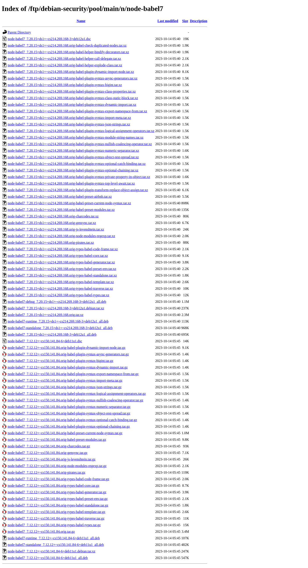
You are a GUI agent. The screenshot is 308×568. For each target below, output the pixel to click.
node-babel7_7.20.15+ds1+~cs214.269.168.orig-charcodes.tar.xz (53, 216)
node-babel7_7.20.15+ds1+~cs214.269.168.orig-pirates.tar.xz (51, 242)
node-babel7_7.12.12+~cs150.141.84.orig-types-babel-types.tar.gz (54, 525)
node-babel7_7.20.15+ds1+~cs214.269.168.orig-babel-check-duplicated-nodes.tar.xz (67, 45)
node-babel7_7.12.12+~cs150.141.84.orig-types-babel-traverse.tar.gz (56, 518)
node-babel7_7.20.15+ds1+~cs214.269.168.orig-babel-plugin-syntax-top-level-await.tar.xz (71, 183)
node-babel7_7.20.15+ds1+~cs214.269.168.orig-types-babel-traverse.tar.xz (60, 288)
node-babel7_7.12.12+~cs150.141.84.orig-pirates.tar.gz (46, 472)
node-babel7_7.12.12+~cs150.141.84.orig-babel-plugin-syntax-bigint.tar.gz (60, 361)
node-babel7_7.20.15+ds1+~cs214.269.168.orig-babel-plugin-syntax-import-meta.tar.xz (69, 118)
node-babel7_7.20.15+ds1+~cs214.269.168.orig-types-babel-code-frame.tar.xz (63, 249)
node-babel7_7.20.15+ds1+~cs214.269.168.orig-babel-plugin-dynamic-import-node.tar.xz (71, 72)
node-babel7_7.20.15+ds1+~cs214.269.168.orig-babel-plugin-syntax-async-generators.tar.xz (72, 78)
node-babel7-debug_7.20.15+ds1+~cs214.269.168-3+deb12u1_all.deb (57, 301)
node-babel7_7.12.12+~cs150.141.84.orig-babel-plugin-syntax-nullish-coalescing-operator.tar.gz (75, 400)
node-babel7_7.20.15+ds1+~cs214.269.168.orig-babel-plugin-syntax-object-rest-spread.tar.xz (73, 157)
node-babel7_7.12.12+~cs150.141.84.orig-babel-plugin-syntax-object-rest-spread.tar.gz (69, 413)
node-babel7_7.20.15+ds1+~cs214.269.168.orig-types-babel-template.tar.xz (61, 282)
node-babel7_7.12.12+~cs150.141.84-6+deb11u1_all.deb (48, 558)
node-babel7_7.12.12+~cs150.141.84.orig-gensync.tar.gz (48, 453)
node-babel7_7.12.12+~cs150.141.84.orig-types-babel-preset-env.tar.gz (58, 499)
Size (185, 21)
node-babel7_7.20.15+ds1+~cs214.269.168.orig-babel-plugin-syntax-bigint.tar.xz (65, 85)
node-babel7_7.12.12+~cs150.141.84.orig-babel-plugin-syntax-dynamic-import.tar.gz (68, 367)
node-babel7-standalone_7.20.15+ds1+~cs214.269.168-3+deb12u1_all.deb (60, 328)
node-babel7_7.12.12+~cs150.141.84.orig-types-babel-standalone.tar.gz (58, 505)
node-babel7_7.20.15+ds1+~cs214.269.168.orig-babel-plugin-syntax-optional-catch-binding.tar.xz (77, 164)
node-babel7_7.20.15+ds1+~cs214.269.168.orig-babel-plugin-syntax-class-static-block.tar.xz (73, 98)
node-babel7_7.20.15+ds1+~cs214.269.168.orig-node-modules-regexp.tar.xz (61, 236)
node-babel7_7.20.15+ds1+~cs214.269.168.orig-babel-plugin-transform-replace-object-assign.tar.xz (78, 190)
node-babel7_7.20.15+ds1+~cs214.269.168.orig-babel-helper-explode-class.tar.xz (65, 65)
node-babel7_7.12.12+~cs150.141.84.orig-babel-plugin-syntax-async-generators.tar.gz (68, 354)
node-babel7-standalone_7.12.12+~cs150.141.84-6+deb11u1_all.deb (56, 545)
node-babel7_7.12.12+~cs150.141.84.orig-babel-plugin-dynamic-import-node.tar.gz (66, 347)
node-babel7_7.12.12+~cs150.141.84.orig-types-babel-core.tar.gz (53, 485)
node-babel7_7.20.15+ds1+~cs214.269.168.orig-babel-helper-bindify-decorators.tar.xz (68, 52)
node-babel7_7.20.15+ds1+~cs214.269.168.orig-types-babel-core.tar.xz (58, 256)
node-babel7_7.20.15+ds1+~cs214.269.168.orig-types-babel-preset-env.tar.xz (62, 269)
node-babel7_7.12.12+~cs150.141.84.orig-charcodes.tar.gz (49, 446)
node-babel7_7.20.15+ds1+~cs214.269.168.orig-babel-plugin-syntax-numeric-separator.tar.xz (73, 150)
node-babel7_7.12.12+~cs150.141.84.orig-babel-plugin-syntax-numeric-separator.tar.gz (69, 407)
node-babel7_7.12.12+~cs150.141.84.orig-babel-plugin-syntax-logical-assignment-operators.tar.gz (77, 393)
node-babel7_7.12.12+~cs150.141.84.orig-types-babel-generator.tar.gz (57, 492)
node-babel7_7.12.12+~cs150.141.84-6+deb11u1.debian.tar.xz (51, 551)
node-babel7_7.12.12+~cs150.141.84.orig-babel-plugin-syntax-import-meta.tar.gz (65, 380)
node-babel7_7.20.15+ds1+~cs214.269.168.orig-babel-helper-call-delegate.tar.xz (64, 58)
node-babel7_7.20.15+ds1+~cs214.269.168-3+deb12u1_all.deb (52, 334)
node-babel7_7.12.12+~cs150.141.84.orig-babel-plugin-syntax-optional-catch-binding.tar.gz (72, 420)
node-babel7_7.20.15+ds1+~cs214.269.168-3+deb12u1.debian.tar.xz (56, 308)
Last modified (168, 21)
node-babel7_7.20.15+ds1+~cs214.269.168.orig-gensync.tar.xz (52, 223)
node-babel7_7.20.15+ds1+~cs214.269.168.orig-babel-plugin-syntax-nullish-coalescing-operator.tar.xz (80, 144)
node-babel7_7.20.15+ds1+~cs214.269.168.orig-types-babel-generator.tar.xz (61, 262)
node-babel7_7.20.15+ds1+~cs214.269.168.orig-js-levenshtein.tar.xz (56, 229)
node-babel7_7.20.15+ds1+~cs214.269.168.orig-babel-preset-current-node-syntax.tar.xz (69, 203)
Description (198, 21)
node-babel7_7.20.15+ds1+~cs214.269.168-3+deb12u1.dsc (49, 39)
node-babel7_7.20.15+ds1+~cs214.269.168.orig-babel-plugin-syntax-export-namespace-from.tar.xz (77, 111)
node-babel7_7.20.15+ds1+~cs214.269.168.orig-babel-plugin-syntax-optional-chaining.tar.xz (73, 170)
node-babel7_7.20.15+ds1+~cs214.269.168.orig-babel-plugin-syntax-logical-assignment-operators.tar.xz (81, 131)
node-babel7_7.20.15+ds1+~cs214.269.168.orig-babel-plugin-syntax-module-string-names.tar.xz (76, 137)
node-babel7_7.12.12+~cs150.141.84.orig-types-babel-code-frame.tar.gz (58, 479)
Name (81, 21)
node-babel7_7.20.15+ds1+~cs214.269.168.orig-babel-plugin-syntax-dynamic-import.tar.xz (72, 104)
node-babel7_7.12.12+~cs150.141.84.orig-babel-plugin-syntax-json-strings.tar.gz (64, 387)
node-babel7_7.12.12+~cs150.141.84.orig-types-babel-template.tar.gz (56, 512)
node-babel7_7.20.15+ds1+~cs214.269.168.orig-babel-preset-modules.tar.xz (61, 210)
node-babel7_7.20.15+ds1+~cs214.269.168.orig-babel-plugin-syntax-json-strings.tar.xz (69, 124)
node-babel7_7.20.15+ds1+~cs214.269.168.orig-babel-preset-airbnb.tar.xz (60, 196)
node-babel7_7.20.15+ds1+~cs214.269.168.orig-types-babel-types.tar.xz (58, 295)
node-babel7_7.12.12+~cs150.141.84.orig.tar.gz (41, 531)
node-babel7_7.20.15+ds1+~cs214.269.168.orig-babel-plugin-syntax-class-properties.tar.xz (72, 91)
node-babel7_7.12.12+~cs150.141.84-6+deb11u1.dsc (45, 341)
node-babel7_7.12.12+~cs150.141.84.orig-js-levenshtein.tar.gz (51, 459)
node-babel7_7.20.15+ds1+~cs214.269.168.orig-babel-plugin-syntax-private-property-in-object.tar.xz (79, 177)
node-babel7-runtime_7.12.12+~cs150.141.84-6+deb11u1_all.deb (54, 538)
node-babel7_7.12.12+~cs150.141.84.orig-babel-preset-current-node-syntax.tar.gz (65, 433)
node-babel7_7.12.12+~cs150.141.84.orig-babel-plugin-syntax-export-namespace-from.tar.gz (73, 374)
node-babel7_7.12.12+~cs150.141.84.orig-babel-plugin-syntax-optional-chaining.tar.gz (69, 426)
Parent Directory (19, 32)
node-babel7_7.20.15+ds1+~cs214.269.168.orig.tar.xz (45, 315)
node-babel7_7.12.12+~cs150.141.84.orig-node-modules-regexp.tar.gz (57, 466)
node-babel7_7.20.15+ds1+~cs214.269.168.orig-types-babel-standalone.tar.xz (62, 275)
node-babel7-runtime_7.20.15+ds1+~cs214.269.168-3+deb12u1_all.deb (58, 321)
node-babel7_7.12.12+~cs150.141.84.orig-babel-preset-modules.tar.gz (57, 439)
